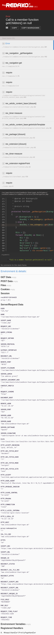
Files (3, 285)
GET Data (6, 277)
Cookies (5, 289)
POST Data (7, 281)
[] (5, 300)
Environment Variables (13, 624)
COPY (14, 28)
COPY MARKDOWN (30, 28)
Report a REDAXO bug (13, 5)
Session (5, 293)
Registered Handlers (12, 628)
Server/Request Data (12, 304)
